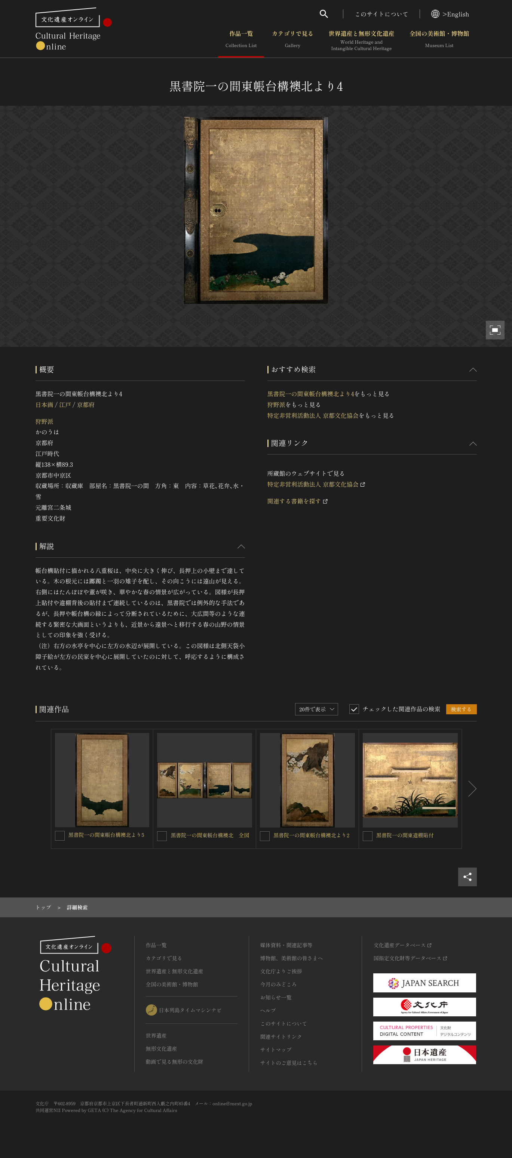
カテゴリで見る (292, 41)
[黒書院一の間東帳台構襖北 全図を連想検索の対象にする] (162, 836)
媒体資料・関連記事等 (286, 945)
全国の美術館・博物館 (439, 41)
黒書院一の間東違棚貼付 (405, 835)
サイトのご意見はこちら (289, 1062)
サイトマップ (276, 1049)
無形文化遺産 (161, 1048)
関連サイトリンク (281, 1036)
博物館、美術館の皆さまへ (291, 958)
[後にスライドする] (469, 789)
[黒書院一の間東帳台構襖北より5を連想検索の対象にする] (60, 836)
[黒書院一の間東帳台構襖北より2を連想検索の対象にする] (265, 836)
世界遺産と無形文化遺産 (361, 41)
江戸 (65, 404)
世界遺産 (156, 1035)
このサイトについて (381, 13)
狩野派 (44, 421)
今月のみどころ (278, 984)
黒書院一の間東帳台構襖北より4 (310, 393)
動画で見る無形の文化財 (174, 1061)
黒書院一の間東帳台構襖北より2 (311, 835)
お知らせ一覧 (276, 997)
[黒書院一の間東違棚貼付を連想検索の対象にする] (367, 836)
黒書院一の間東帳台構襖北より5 (106, 834)
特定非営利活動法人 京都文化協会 (313, 415)
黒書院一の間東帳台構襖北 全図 (210, 835)
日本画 (44, 404)
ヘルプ (268, 1010)
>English (450, 13)
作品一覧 (241, 41)
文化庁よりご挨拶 (281, 971)
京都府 (86, 404)
